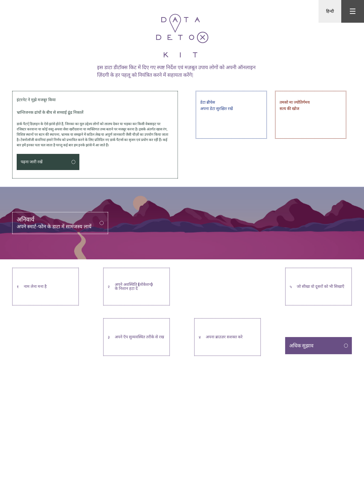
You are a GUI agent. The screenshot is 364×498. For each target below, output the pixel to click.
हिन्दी (330, 11)
